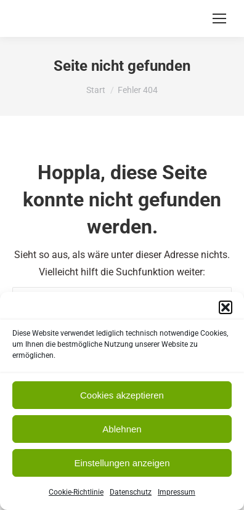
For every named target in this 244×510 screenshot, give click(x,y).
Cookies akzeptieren (122, 395)
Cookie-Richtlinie (76, 492)
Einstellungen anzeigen (121, 463)
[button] (225, 307)
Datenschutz (131, 492)
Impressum (176, 492)
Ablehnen (121, 429)
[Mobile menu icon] (219, 18)
